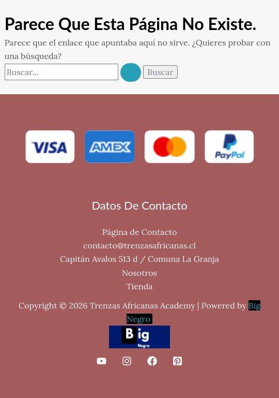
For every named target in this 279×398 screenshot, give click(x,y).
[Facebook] (152, 361)
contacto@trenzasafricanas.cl (139, 245)
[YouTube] (101, 361)
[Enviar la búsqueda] (130, 72)
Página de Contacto (139, 232)
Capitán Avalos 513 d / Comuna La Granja (139, 259)
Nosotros (139, 273)
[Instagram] (127, 361)
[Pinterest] (177, 361)
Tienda (140, 286)
